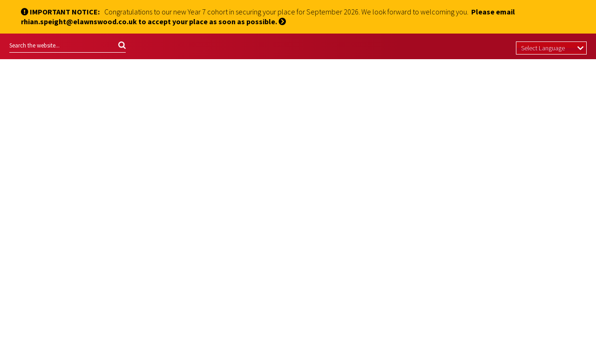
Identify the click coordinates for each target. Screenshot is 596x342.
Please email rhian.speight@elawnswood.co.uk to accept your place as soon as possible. (268, 16)
